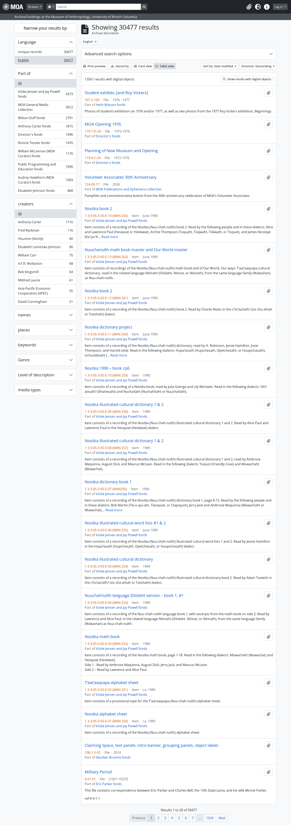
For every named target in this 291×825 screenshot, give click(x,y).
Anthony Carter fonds (45, 127)
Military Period (98, 772)
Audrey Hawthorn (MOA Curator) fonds (45, 180)
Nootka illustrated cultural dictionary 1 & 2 (124, 404)
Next (222, 818)
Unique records (45, 52)
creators (26, 204)
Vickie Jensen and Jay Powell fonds (45, 94)
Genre (24, 360)
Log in (279, 7)
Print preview (94, 66)
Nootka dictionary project (108, 327)
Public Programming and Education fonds (45, 166)
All (20, 83)
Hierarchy (120, 66)
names (24, 315)
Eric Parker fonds (109, 784)
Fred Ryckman (45, 231)
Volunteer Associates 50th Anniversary (120, 177)
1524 (209, 818)
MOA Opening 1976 (103, 124)
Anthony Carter (45, 223)
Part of (24, 73)
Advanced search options (108, 54)
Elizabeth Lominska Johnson (45, 247)
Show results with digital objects (247, 79)
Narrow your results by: (45, 28)
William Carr (45, 256)
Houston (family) (45, 239)
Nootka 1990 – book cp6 (107, 368)
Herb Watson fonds (110, 104)
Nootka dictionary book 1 (108, 481)
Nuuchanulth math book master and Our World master (136, 249)
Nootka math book (102, 636)
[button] (249, 6)
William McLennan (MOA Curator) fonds (45, 153)
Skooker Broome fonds (113, 757)
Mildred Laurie (45, 281)
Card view (143, 66)
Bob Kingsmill (45, 272)
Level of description (36, 375)
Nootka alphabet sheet (106, 714)
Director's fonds (45, 135)
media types (29, 390)
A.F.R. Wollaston (45, 264)
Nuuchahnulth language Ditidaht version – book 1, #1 (134, 595)
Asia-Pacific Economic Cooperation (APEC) (45, 291)
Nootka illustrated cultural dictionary (119, 559)
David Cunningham (45, 302)
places (24, 330)
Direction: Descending (256, 66)
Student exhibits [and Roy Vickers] (116, 92)
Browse (33, 7)
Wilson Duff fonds (45, 118)
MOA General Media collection (45, 107)
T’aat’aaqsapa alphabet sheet (111, 682)
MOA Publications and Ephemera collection (128, 189)
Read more (109, 237)
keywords (27, 345)
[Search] (98, 7)
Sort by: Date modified (218, 66)
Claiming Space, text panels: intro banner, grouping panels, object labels (151, 745)
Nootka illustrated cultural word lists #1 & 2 (125, 523)
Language (27, 42)
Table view (164, 66)
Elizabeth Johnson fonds (45, 191)
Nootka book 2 (98, 208)
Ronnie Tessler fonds (45, 143)
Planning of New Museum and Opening (121, 150)
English (45, 61)
